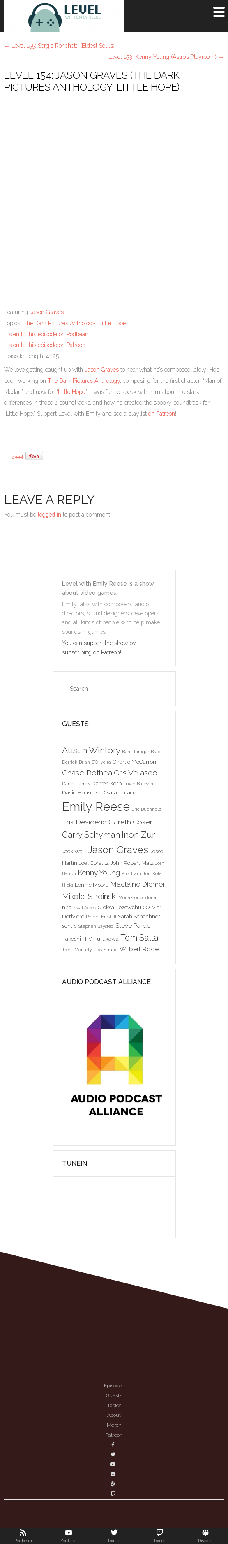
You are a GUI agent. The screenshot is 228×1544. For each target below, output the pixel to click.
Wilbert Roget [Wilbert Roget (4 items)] (140, 949)
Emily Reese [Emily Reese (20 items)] (96, 806)
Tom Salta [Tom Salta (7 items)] (139, 938)
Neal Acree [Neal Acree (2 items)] (84, 907)
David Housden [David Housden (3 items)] (81, 792)
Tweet (15, 457)
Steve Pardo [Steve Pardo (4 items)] (133, 925)
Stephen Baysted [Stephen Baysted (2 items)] (96, 926)
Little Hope (71, 392)
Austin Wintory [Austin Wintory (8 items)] (91, 750)
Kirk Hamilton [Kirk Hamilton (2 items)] (136, 873)
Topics (114, 1405)
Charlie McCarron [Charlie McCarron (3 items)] (134, 761)
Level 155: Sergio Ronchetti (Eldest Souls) (59, 45)
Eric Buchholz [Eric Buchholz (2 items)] (146, 809)
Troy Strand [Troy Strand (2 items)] (106, 949)
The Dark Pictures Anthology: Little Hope (74, 323)
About (114, 1415)
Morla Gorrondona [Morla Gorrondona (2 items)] (137, 897)
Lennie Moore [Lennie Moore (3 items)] (91, 884)
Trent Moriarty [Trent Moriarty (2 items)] (77, 949)
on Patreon (161, 413)
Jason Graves (47, 312)
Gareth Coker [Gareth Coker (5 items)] (130, 822)
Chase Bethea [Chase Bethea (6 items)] (87, 772)
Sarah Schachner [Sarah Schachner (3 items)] (139, 916)
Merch (114, 1425)
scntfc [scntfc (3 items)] (69, 925)
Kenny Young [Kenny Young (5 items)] (99, 873)
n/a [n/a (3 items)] (66, 907)
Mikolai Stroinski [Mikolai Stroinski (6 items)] (89, 896)
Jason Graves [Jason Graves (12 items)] (118, 850)
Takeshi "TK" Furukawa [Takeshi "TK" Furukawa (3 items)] (90, 938)
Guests (114, 1395)
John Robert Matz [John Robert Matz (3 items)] (132, 862)
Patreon (114, 1435)
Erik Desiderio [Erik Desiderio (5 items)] (84, 822)
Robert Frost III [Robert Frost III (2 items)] (101, 916)
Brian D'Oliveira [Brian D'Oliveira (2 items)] (95, 761)
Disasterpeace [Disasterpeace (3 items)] (118, 792)
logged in (49, 514)
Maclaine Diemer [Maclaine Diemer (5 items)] (137, 884)
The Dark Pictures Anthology (84, 380)
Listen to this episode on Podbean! (47, 334)
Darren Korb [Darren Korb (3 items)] (107, 783)
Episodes (114, 1385)
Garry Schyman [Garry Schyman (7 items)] (91, 835)
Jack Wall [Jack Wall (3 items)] (74, 851)
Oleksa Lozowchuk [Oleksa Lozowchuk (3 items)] (121, 907)
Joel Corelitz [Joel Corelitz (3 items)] (94, 862)
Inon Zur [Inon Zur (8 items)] (138, 834)
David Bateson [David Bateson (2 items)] (138, 783)
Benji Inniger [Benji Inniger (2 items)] (135, 751)
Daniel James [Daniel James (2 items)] (76, 783)
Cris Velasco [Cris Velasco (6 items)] (135, 772)
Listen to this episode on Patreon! (45, 345)
